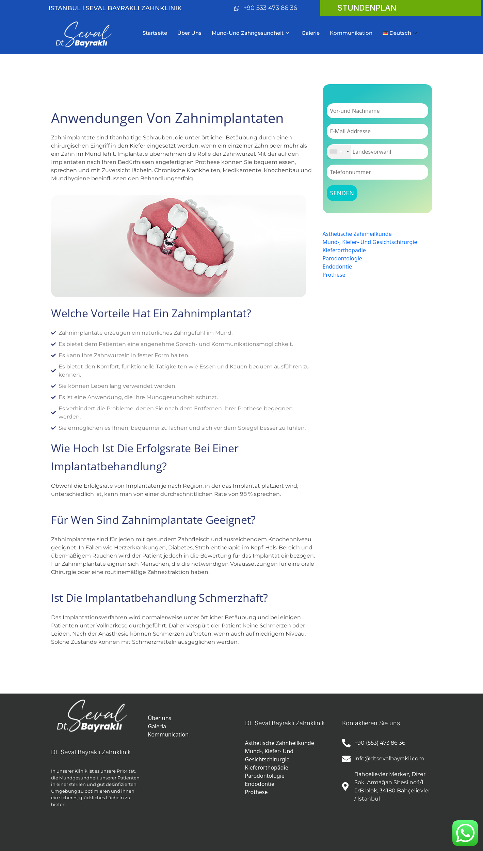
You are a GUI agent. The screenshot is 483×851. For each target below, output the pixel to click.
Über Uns (189, 33)
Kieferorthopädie (344, 250)
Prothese (334, 274)
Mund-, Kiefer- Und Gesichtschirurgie (370, 242)
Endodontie (337, 266)
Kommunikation (351, 33)
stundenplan (366, 8)
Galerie (311, 33)
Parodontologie (342, 258)
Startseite (155, 33)
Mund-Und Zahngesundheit (250, 33)
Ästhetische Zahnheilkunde (357, 234)
